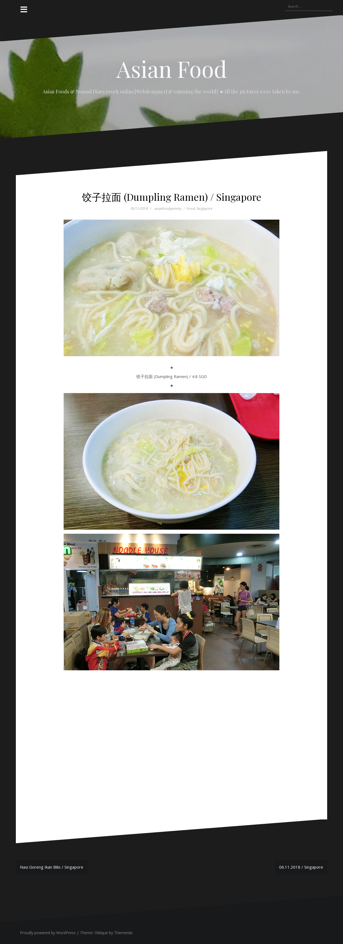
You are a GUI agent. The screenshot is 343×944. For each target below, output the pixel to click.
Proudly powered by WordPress (48, 932)
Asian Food (171, 69)
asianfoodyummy (167, 208)
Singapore (204, 208)
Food (191, 208)
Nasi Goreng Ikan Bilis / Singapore (51, 867)
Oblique (101, 932)
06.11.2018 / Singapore (301, 867)
